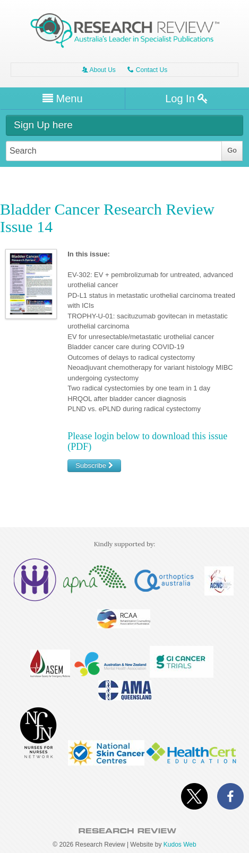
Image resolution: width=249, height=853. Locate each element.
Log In (186, 98)
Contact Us (147, 70)
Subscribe (94, 465)
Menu (62, 98)
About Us (99, 70)
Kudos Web (180, 844)
